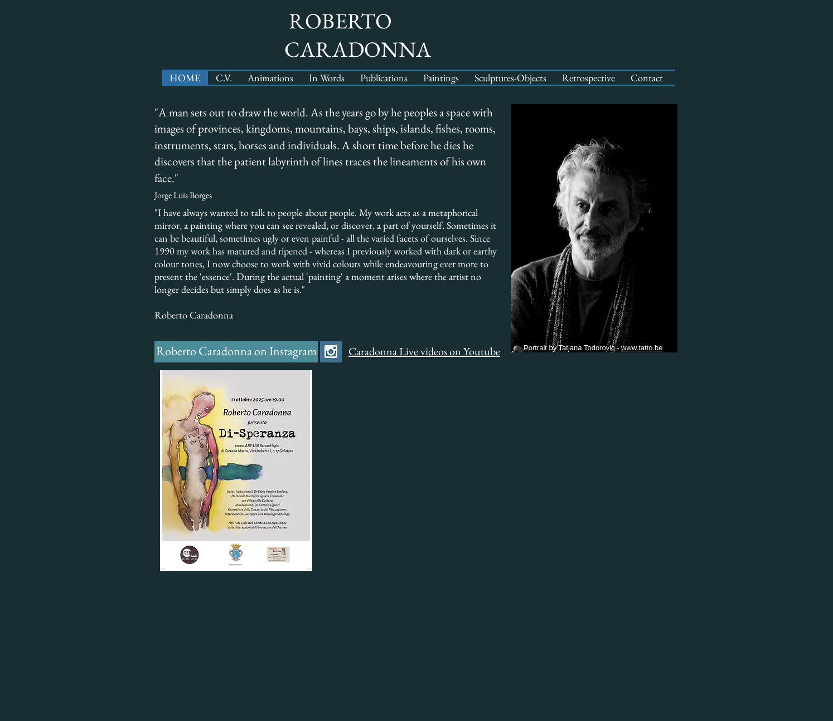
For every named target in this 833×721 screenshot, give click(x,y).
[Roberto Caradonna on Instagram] (236, 351)
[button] (383, 78)
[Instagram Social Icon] (331, 351)
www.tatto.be (641, 348)
